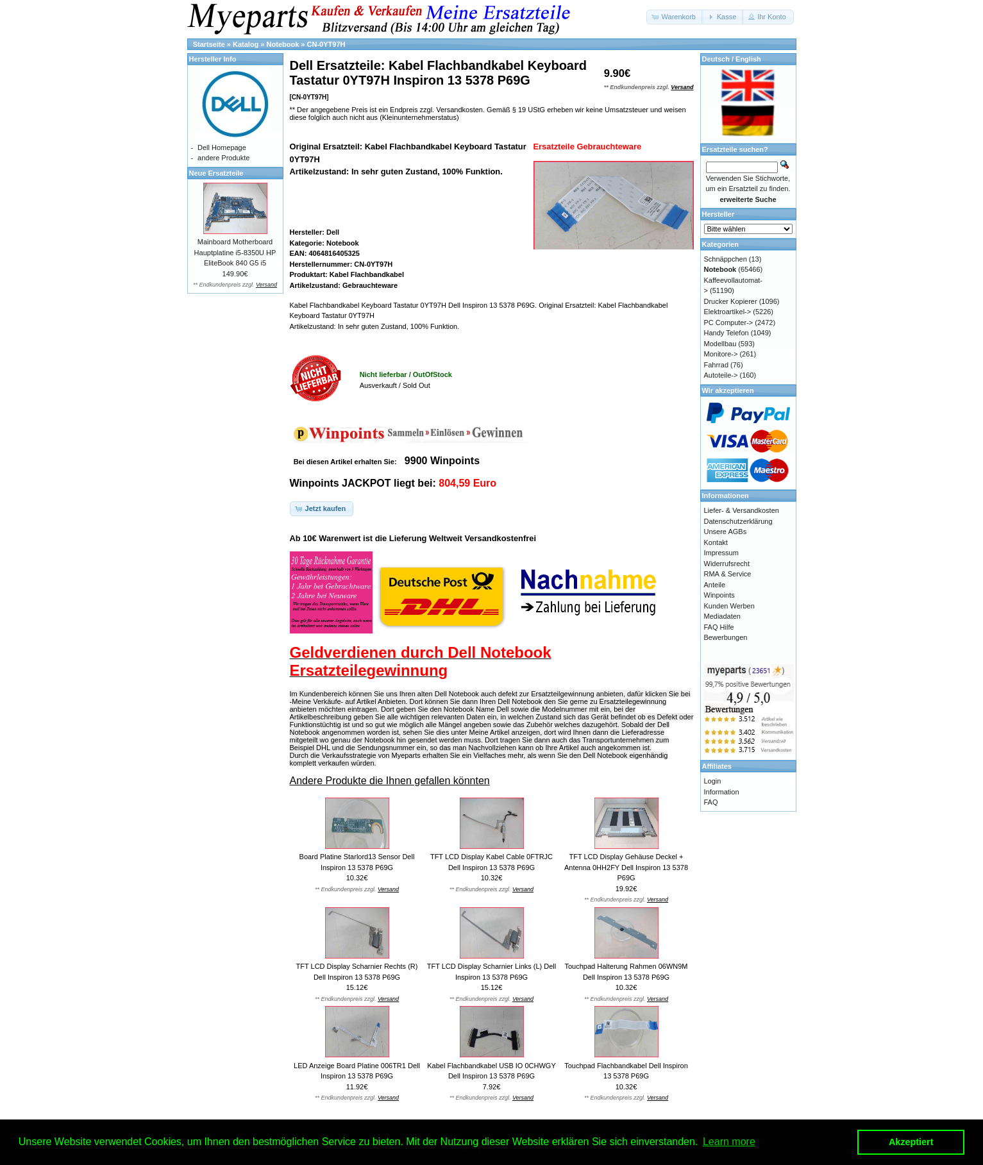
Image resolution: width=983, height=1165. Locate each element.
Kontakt (716, 542)
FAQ (711, 802)
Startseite (209, 44)
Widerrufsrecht (727, 563)
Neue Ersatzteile (216, 173)
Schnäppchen (725, 259)
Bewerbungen (726, 637)
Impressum (721, 553)
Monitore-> (721, 354)
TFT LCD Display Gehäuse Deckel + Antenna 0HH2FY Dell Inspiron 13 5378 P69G (626, 867)
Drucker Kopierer (730, 301)
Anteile (715, 585)
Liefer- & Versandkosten (741, 510)
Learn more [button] (729, 1141)
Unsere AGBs (725, 531)
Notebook (283, 44)
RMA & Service (728, 574)
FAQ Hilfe (719, 627)
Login (712, 781)
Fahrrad (716, 365)
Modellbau (720, 344)
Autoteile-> (721, 375)
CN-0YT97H (326, 44)
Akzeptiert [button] (911, 1142)
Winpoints (719, 595)
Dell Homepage (221, 147)
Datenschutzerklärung (738, 521)
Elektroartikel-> (728, 311)
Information (721, 792)
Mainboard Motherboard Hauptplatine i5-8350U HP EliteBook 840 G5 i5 (235, 252)
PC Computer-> (728, 322)
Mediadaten (722, 616)
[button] (674, 17)
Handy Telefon (726, 333)
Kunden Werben (729, 606)
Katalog (245, 44)
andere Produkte (223, 158)
